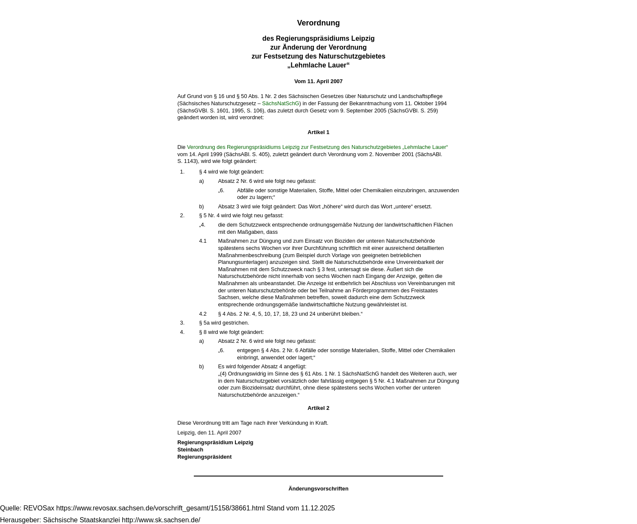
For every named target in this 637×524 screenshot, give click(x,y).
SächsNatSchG (280, 103)
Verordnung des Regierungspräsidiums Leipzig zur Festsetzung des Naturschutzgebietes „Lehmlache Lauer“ (317, 147)
